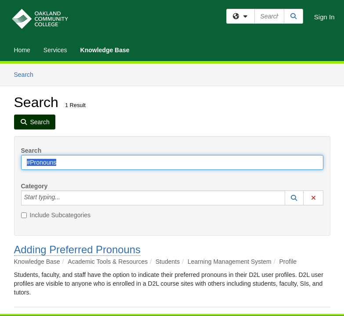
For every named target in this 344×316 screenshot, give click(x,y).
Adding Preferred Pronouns (77, 249)
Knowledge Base (105, 50)
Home (22, 50)
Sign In (324, 17)
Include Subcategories (56, 215)
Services (55, 50)
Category (34, 186)
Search (27, 74)
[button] (294, 197)
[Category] (65, 198)
